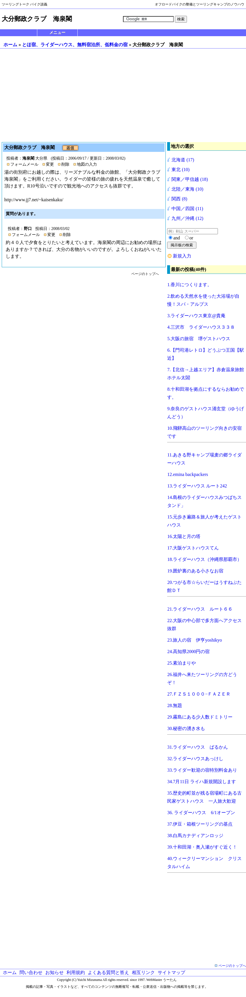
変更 (50, 164)
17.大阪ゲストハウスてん (193, 547)
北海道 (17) (182, 159)
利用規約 (76, 972)
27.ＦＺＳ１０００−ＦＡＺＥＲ (199, 694)
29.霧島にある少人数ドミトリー (200, 717)
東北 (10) (180, 169)
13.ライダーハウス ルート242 (197, 485)
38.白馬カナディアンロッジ (195, 835)
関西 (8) (179, 198)
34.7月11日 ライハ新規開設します (201, 781)
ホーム (10, 44)
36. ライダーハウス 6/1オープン (201, 812)
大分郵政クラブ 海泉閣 (30, 147)
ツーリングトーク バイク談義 (24, 4)
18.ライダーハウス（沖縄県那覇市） (204, 559)
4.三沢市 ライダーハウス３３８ (201, 327)
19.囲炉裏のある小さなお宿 (195, 570)
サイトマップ (171, 972)
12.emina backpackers (187, 474)
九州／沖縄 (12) (187, 218)
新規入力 (182, 255)
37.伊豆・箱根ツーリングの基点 (200, 824)
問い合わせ (30, 972)
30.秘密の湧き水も (186, 728)
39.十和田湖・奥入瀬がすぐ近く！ (202, 847)
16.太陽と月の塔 (183, 536)
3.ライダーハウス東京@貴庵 (196, 315)
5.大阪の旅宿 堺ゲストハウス (198, 338)
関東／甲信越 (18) (189, 179)
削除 (65, 164)
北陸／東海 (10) (187, 189)
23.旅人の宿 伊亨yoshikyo (194, 640)
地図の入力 (87, 164)
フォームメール (24, 164)
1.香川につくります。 (189, 284)
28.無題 (174, 705)
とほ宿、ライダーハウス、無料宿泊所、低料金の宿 (75, 44)
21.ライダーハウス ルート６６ (200, 609)
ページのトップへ (145, 274)
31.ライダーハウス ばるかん (197, 747)
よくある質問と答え (108, 972)
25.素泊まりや (181, 663)
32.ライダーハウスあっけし (195, 758)
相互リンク (143, 972)
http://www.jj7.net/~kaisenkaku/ (33, 199)
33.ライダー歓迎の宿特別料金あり (202, 770)
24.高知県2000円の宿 (188, 651)
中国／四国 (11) (187, 208)
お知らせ (54, 972)
